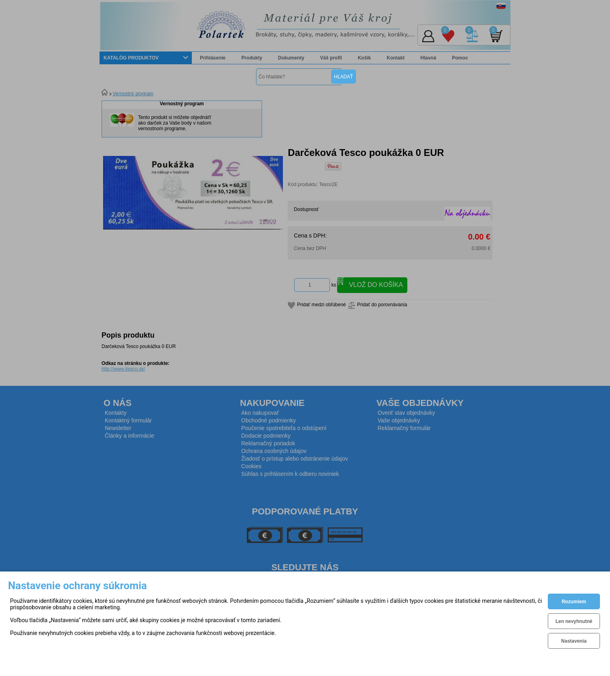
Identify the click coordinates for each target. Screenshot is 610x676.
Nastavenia (573, 641)
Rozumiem (574, 601)
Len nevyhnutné (573, 621)
